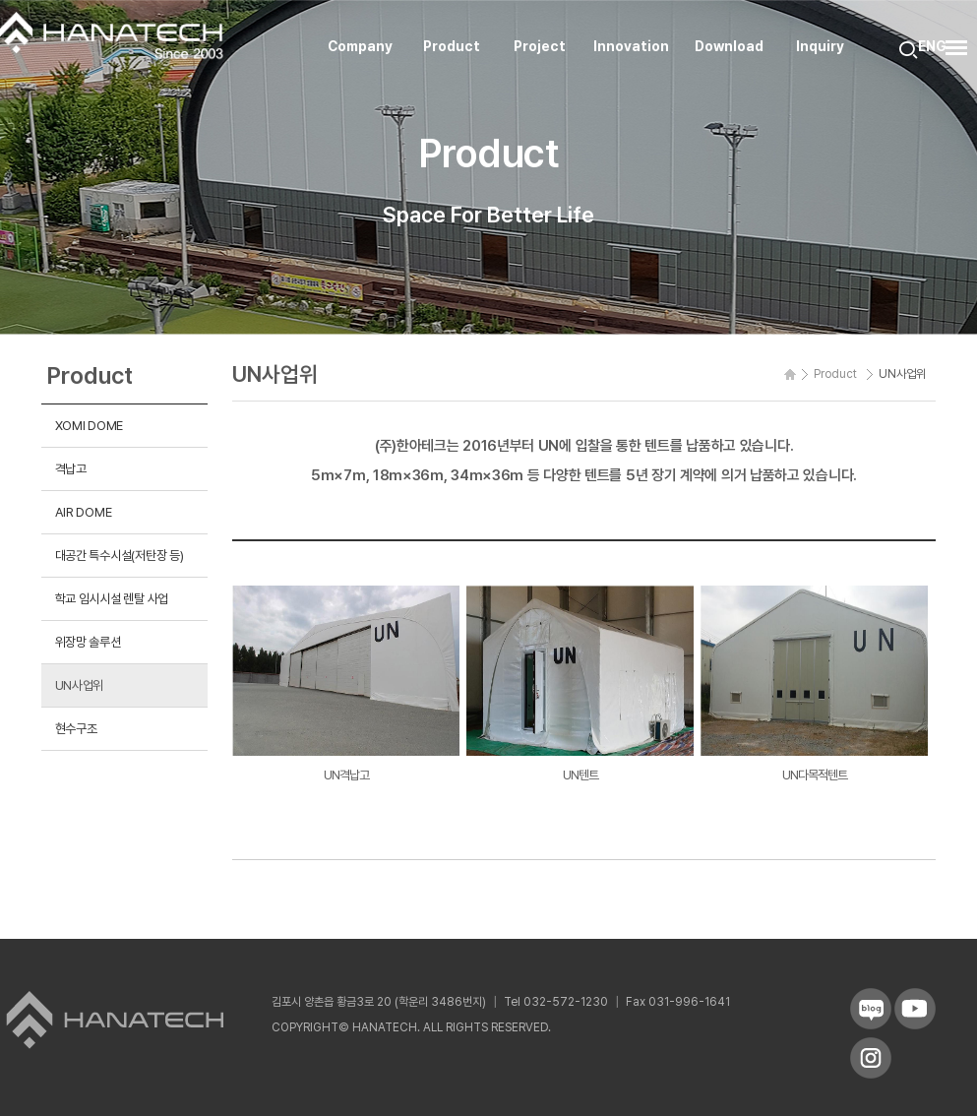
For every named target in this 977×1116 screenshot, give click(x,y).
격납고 (71, 468)
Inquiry (820, 46)
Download (729, 46)
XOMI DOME (89, 425)
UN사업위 (79, 685)
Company (360, 46)
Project (540, 46)
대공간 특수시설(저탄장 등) (119, 555)
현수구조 (76, 728)
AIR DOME (83, 512)
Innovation (631, 46)
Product (451, 46)
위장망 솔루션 (88, 642)
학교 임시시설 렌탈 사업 (112, 598)
